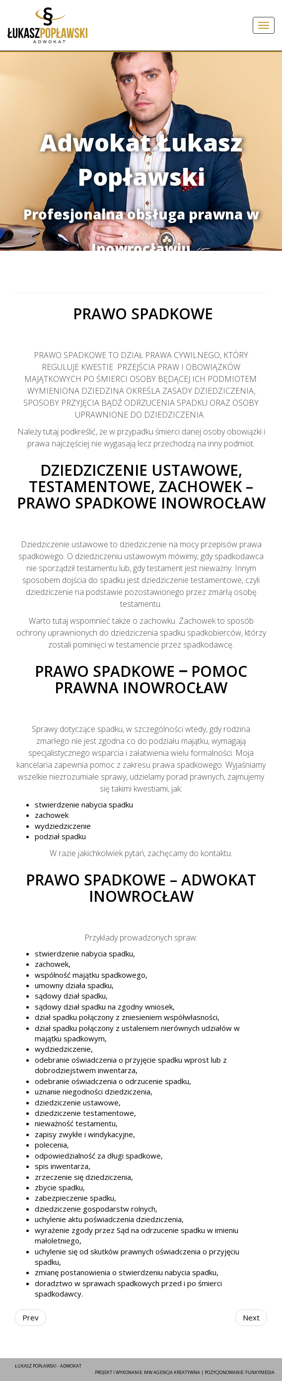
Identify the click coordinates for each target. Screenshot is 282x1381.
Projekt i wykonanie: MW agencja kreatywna (147, 1372)
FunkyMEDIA (260, 1372)
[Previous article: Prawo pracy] (30, 1317)
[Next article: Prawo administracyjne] (251, 1317)
